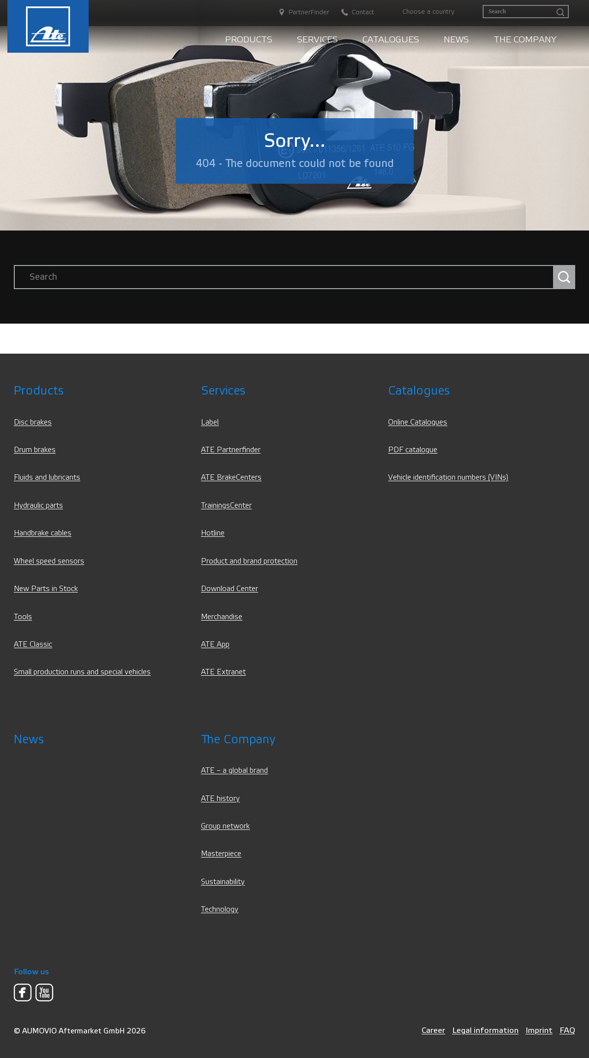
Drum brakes (35, 450)
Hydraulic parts (38, 505)
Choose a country (428, 11)
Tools (23, 617)
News (456, 39)
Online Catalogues (417, 422)
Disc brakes (33, 422)
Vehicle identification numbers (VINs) (448, 477)
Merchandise (221, 617)
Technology (219, 909)
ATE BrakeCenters (231, 477)
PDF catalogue (412, 450)
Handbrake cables (42, 533)
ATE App (215, 644)
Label (210, 422)
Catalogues (390, 39)
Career (433, 1030)
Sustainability (223, 882)
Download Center (229, 589)
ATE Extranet (223, 672)
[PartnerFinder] (298, 12)
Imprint (539, 1030)
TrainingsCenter (226, 505)
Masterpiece (221, 854)
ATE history (220, 798)
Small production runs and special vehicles (82, 672)
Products (248, 39)
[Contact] (352, 12)
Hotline (213, 533)
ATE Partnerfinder (231, 450)
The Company (524, 39)
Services (317, 39)
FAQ (567, 1030)
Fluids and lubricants (47, 477)
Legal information (485, 1030)
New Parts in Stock (46, 589)
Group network (225, 826)
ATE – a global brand (234, 770)
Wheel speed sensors (49, 561)
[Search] (526, 11)
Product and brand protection (249, 561)
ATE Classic (33, 644)
